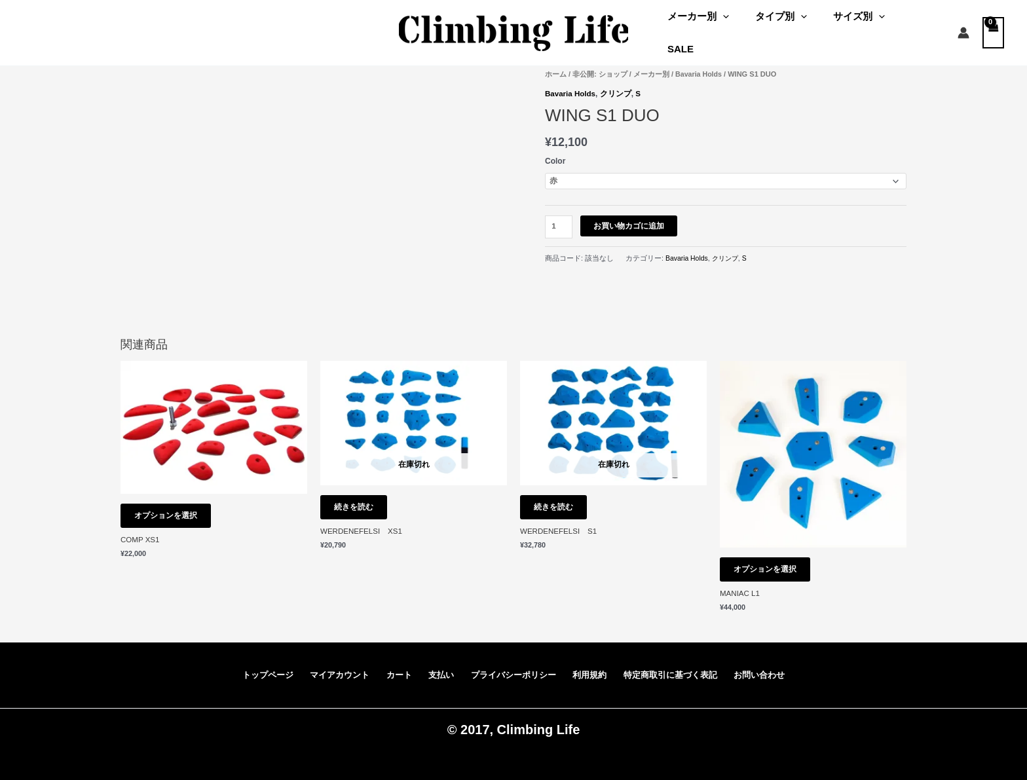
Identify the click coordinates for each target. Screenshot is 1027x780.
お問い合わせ (764, 667)
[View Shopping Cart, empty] (993, 26)
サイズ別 (863, 26)
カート (396, 667)
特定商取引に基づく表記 (671, 667)
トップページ (263, 667)
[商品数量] (559, 213)
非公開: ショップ (599, 60)
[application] (740, 26)
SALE (921, 25)
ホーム (556, 60)
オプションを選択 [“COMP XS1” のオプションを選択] (171, 505)
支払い (435, 667)
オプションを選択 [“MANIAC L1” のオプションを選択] (770, 558)
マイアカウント (337, 667)
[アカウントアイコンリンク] (963, 26)
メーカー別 (715, 26)
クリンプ (617, 79)
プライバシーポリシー (509, 667)
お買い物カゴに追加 (630, 212)
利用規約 (587, 667)
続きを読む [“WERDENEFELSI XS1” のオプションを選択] (359, 496)
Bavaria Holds (699, 60)
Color (555, 146)
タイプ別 (791, 26)
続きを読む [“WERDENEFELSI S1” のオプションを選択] (559, 496)
